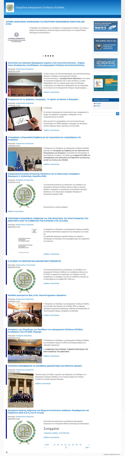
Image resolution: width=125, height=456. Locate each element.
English (97, 103)
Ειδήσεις (47, 16)
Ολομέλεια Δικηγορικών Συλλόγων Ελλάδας (40, 7)
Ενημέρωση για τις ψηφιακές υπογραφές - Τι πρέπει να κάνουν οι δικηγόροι (43, 99)
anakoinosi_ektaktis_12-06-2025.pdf (56, 433)
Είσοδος (82, 16)
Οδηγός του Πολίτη (60, 16)
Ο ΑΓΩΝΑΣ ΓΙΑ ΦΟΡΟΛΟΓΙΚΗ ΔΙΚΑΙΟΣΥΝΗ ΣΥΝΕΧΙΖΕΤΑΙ (34, 261)
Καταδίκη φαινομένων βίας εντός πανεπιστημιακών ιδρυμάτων (37, 295)
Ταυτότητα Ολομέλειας (23, 16)
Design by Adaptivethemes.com (112, 454)
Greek (97, 106)
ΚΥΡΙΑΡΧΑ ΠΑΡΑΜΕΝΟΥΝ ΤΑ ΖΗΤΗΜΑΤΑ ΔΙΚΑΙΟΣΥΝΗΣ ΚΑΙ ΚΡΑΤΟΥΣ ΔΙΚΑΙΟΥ (45, 366)
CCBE (73, 16)
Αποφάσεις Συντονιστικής (24, 180)
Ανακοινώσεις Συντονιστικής (25, 265)
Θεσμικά (38, 16)
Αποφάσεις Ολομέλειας (24, 335)
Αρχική (9, 16)
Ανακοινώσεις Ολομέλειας (25, 69)
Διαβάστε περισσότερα (51, 92)
